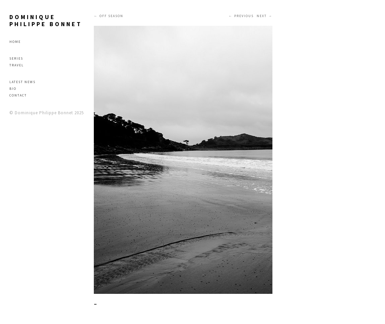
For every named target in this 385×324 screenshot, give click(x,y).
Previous (244, 16)
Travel (16, 65)
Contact (18, 95)
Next (262, 16)
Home (15, 42)
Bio (12, 88)
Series (16, 58)
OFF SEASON (111, 16)
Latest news (22, 82)
